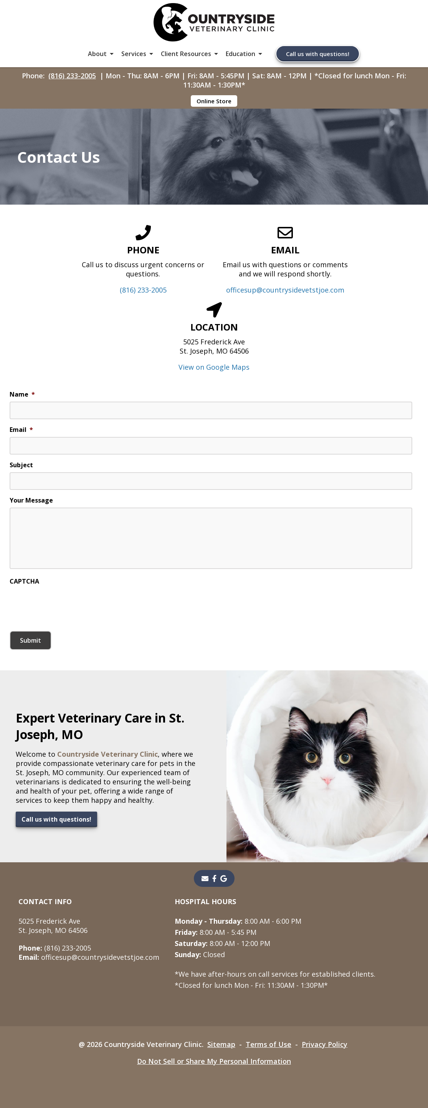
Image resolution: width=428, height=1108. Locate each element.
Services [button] (133, 54)
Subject (21, 465)
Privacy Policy (324, 1044)
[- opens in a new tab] (214, 878)
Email (21, 430)
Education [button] (240, 54)
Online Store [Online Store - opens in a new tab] (214, 101)
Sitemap (221, 1044)
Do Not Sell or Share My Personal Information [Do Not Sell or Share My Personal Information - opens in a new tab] (214, 1061)
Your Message (31, 500)
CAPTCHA (24, 581)
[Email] (205, 878)
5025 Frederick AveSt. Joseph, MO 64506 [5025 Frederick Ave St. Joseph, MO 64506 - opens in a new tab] (53, 925)
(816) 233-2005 (72, 75)
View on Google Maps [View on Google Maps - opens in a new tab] (214, 367)
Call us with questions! (317, 54)
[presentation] (68, 603)
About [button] (97, 54)
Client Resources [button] (186, 54)
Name (22, 394)
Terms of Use (268, 1044)
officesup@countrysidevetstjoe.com (285, 289)
